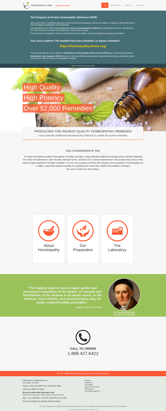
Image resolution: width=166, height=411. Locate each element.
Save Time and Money (92, 387)
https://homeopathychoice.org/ (83, 46)
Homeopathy (89, 385)
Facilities (87, 380)
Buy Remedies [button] (115, 5)
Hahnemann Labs (50, 5)
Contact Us (139, 5)
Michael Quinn (89, 389)
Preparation (88, 382)
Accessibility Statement (92, 391)
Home (105, 5)
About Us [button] (128, 5)
